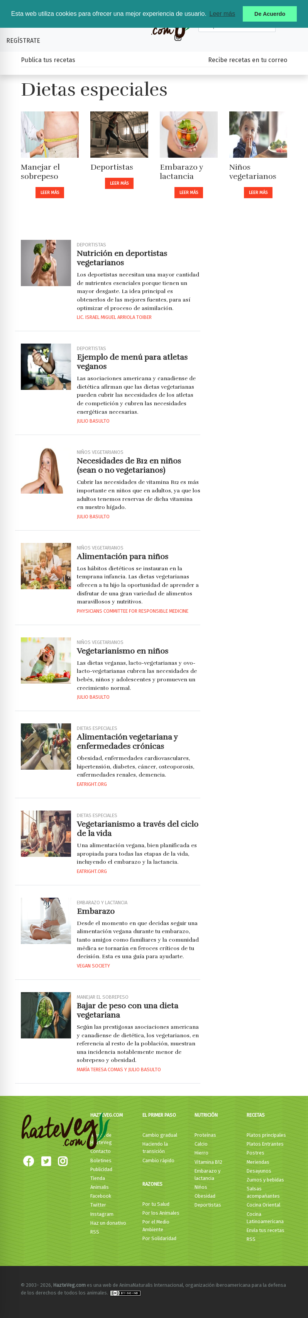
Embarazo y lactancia (181, 171)
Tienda (97, 1178)
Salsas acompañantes (263, 1192)
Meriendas (258, 1162)
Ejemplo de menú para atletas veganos (132, 361)
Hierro (201, 1153)
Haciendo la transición (155, 1147)
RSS (94, 1232)
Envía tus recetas (265, 1230)
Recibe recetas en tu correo (247, 60)
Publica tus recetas (48, 60)
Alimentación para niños (122, 556)
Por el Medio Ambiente (155, 1225)
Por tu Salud (155, 1204)
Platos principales (266, 1135)
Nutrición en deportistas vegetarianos (122, 258)
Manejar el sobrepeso (40, 171)
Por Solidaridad (159, 1238)
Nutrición (206, 1115)
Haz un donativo (108, 1223)
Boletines (101, 1160)
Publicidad (101, 1169)
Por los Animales (160, 1213)
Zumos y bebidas (265, 1180)
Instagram (101, 1214)
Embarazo (96, 911)
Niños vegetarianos (252, 171)
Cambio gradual (159, 1135)
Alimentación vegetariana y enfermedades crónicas (127, 741)
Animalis (99, 1187)
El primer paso (159, 1115)
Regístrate (23, 40)
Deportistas (111, 167)
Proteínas (205, 1135)
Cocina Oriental (263, 1205)
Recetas (256, 1115)
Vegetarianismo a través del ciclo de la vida (137, 828)
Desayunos (259, 1171)
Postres (255, 1153)
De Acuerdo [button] (269, 14)
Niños (201, 1187)
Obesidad (205, 1196)
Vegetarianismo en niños (122, 651)
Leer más (50, 192)
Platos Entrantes (265, 1144)
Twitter (98, 1205)
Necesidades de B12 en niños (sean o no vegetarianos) (129, 465)
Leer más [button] (222, 13)
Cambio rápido (158, 1160)
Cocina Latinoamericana (265, 1217)
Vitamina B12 (208, 1162)
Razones (152, 1184)
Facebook (100, 1196)
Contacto (100, 1151)
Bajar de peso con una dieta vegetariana (127, 1010)
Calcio (201, 1144)
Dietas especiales (97, 728)
